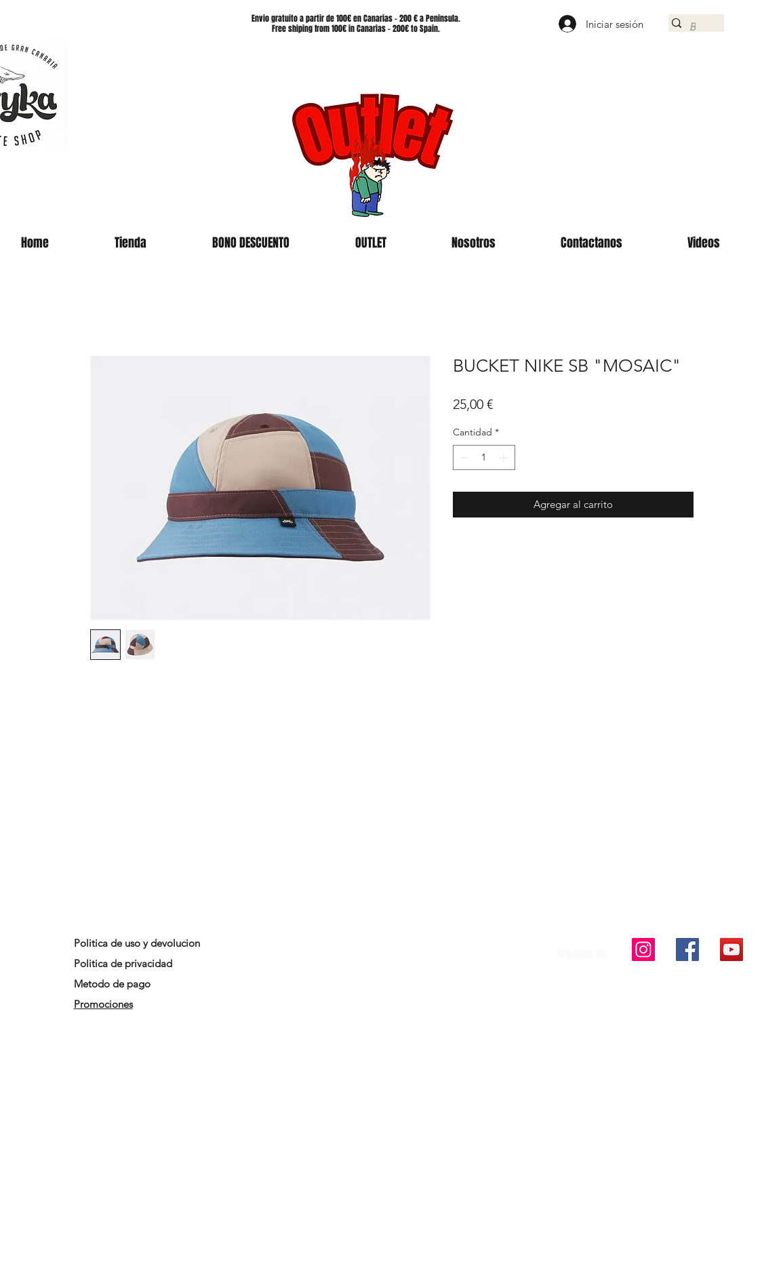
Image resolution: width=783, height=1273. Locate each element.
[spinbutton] (484, 457)
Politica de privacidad (123, 963)
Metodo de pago (113, 983)
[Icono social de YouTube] (731, 949)
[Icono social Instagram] (643, 949)
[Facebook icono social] (687, 949)
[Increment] (504, 457)
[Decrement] (463, 457)
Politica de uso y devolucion (137, 943)
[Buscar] (692, 27)
